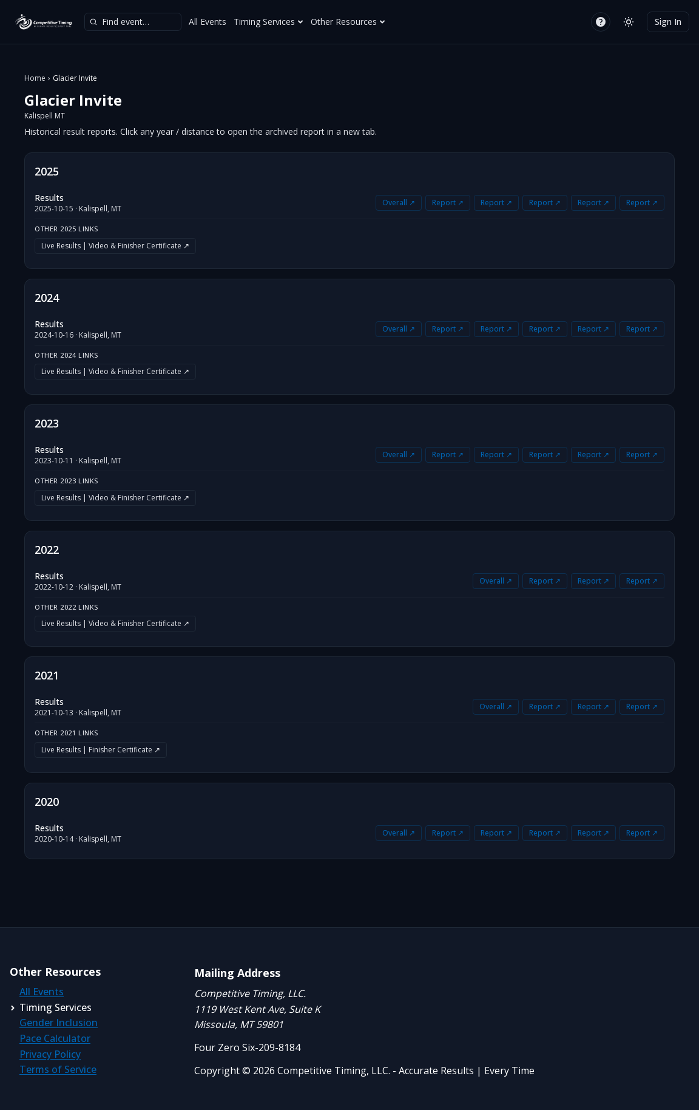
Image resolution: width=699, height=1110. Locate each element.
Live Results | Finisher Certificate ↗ (100, 749)
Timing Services (268, 21)
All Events (207, 21)
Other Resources (348, 21)
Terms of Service (57, 1069)
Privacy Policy (50, 1054)
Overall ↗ (398, 202)
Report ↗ (448, 202)
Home (35, 78)
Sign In (668, 21)
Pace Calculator (54, 1038)
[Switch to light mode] (629, 22)
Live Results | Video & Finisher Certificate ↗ (115, 245)
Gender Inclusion (58, 1022)
